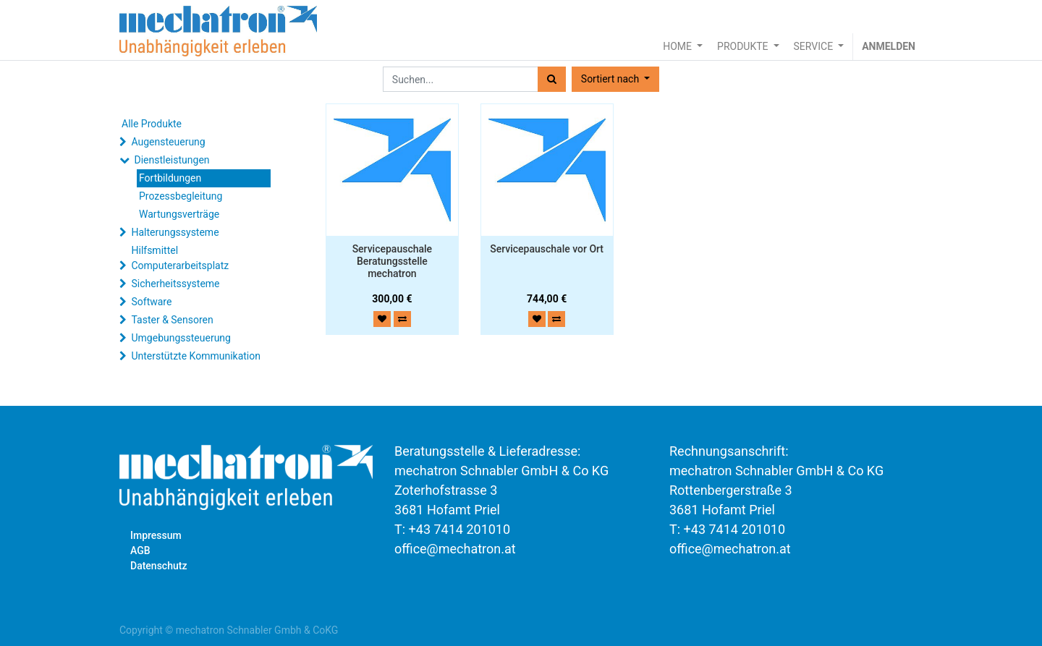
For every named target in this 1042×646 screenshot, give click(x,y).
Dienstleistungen (171, 160)
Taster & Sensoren (172, 320)
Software (151, 301)
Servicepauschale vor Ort (546, 249)
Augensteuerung (168, 142)
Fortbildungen (170, 178)
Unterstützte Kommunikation (195, 356)
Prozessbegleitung (180, 196)
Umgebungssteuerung (180, 338)
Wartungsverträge (179, 214)
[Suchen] (552, 79)
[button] (615, 79)
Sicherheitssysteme (175, 283)
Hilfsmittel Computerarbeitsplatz (180, 258)
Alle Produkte (152, 123)
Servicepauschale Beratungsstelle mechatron (392, 261)
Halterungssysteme (175, 232)
